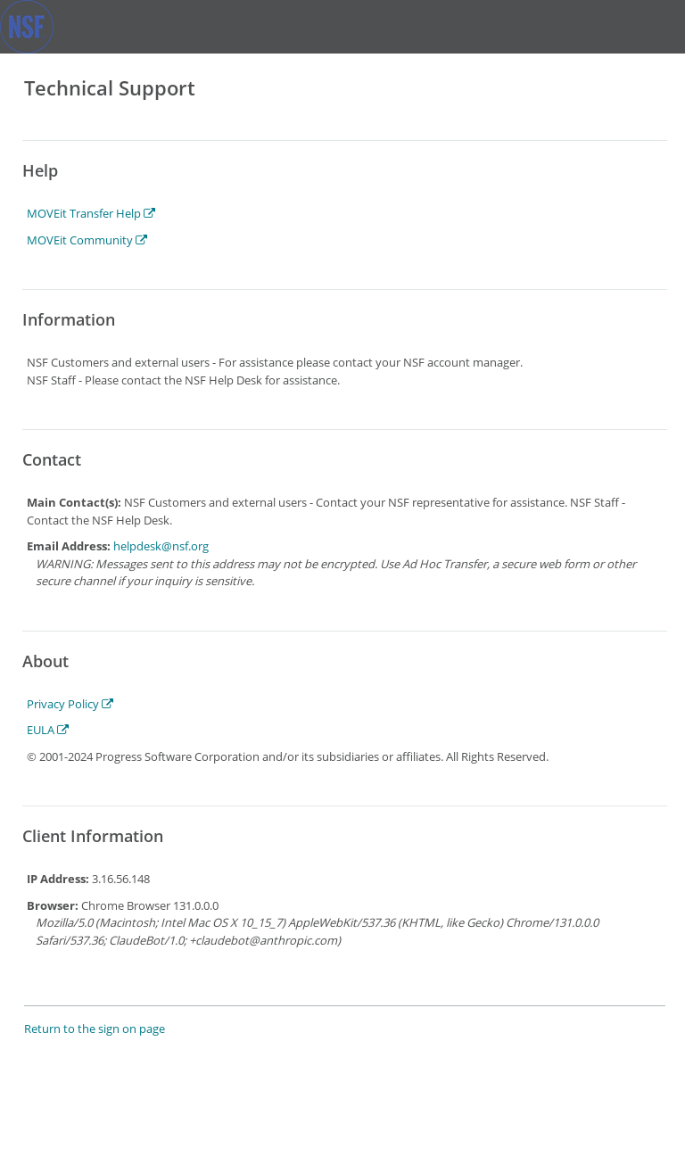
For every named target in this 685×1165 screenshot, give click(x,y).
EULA (48, 730)
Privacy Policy (70, 704)
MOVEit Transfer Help (91, 213)
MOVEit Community (87, 240)
